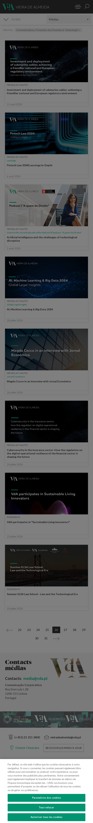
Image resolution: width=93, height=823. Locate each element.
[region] (46, 791)
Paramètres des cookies (46, 797)
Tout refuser (46, 807)
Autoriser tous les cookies (46, 816)
